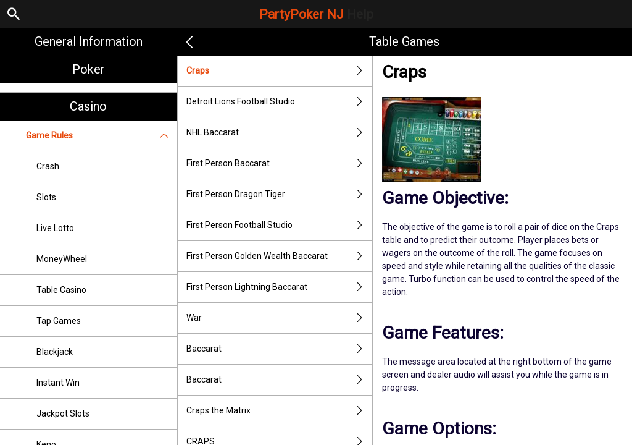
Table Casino (61, 290)
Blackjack (54, 352)
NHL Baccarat (279, 132)
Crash (47, 166)
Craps (279, 71)
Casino (88, 106)
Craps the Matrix (279, 411)
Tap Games (58, 321)
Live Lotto (55, 228)
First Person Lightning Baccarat (279, 287)
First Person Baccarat (279, 163)
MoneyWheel (61, 259)
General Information (89, 41)
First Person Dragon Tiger (279, 194)
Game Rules (101, 136)
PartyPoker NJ (316, 14)
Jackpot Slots (62, 413)
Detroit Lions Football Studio (279, 102)
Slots (46, 197)
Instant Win (58, 383)
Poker (88, 69)
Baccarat (279, 349)
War (279, 318)
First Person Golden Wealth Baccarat (279, 256)
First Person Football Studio (279, 225)
